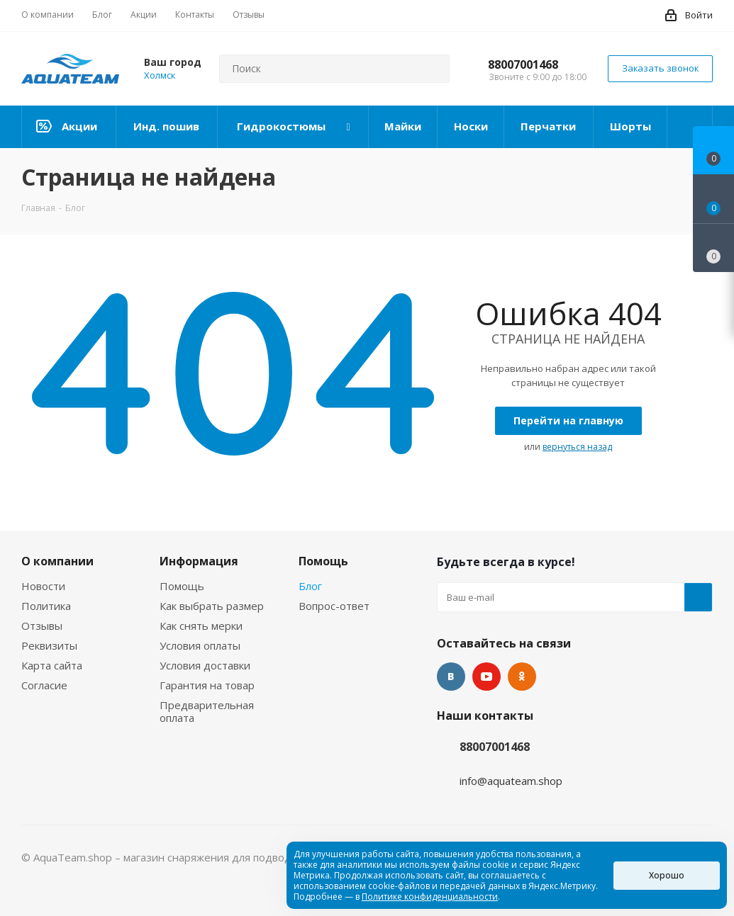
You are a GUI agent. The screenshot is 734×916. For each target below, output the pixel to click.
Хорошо (666, 875)
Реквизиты (49, 645)
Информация (199, 561)
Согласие (44, 685)
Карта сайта (51, 665)
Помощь (182, 586)
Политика (46, 606)
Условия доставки (205, 665)
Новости (43, 586)
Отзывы (41, 625)
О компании (57, 561)
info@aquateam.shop (511, 781)
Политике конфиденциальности (430, 896)
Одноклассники (522, 676)
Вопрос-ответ (334, 606)
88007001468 (523, 64)
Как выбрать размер (212, 606)
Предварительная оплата (207, 711)
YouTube (486, 676)
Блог (310, 586)
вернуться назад (577, 447)
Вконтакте (451, 676)
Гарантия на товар (207, 685)
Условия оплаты (200, 645)
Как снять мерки (201, 625)
